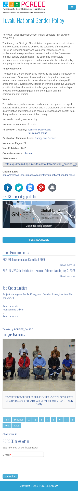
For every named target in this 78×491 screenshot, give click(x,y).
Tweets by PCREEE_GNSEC (18, 329)
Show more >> (10, 434)
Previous (18, 419)
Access (54, 486)
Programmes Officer (13, 308)
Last (16, 425)
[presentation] (28, 468)
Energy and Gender (45, 138)
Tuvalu (28, 153)
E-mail (7, 456)
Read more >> (68, 263)
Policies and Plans (37, 133)
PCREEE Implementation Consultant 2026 (24, 258)
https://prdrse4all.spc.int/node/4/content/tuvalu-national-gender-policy (39, 175)
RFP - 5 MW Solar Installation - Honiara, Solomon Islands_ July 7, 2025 (39, 269)
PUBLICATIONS (39, 239)
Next (7, 425)
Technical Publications (39, 129)
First (7, 419)
